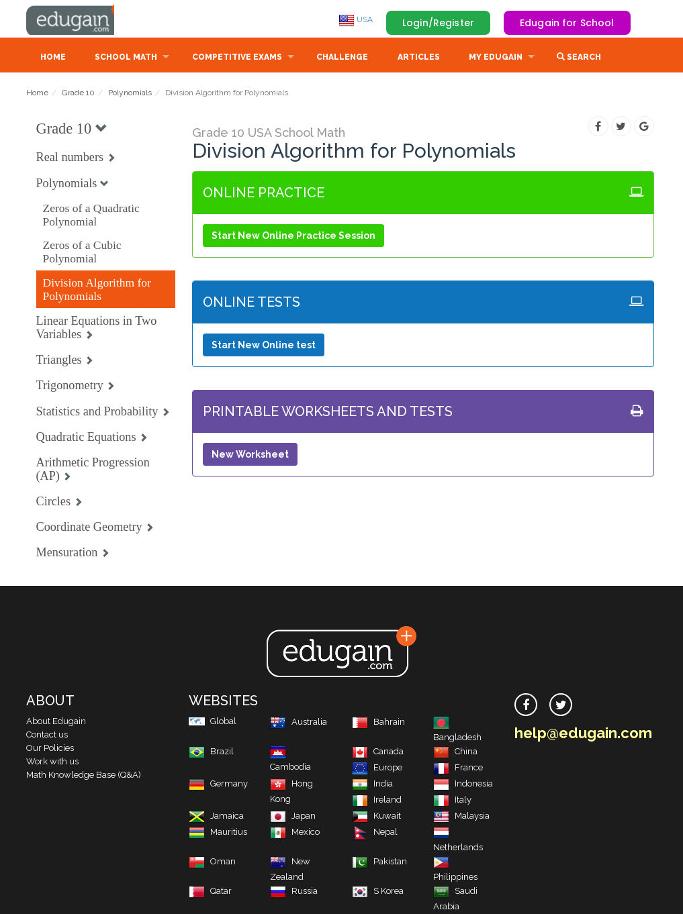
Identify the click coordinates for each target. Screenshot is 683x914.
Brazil (211, 753)
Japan (293, 817)
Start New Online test (264, 346)
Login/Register (438, 23)
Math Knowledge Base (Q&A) (83, 776)
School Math (126, 58)
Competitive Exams (237, 58)
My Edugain (495, 58)
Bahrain (378, 723)
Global (212, 722)
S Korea (378, 892)
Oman (212, 863)
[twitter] (560, 706)
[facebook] (525, 706)
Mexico (295, 833)
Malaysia (461, 817)
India (372, 785)
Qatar (210, 892)
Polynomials (130, 94)
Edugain (76, 19)
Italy (452, 801)
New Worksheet (250, 455)
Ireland (377, 801)
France (458, 769)
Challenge (342, 58)
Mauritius (218, 833)
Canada (378, 753)
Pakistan (379, 863)
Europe (377, 769)
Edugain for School (567, 23)
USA (355, 19)
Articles (419, 58)
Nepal (375, 833)
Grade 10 (78, 94)
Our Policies (50, 749)
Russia (294, 892)
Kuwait (376, 817)
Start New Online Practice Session (293, 237)
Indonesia (463, 785)
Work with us (52, 763)
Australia (298, 723)
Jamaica (216, 817)
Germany (218, 785)
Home (53, 58)
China (455, 753)
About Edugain (56, 722)
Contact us (47, 736)
